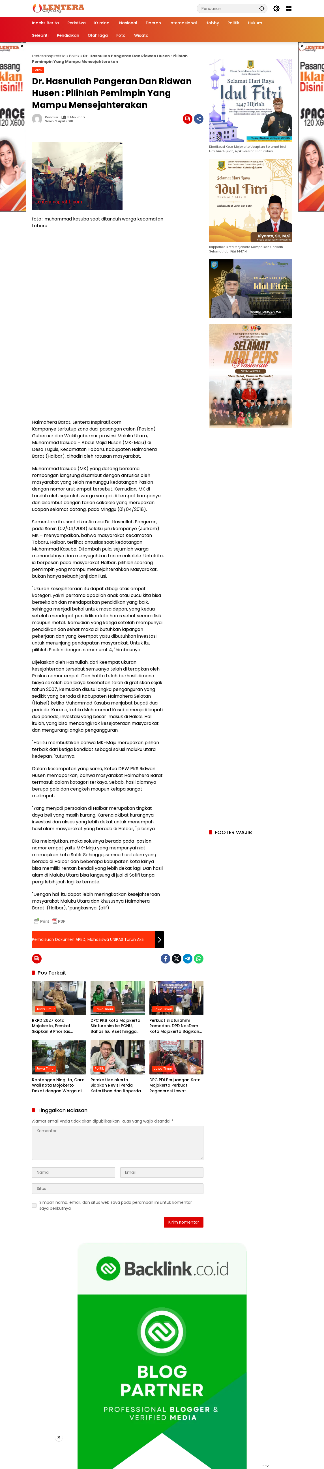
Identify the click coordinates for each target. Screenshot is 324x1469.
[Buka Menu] (289, 8)
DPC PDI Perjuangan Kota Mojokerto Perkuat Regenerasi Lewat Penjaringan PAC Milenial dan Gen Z (175, 1085)
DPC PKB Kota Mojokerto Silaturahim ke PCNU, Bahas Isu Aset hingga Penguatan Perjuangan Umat (115, 1026)
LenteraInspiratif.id (49, 56)
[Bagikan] (198, 119)
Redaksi (51, 117)
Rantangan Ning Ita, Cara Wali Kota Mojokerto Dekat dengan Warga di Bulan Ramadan (58, 1085)
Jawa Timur (45, 1009)
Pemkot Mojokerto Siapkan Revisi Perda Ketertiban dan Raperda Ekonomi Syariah (116, 1085)
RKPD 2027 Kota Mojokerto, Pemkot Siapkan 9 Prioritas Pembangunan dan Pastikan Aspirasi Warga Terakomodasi (57, 1026)
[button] (261, 8)
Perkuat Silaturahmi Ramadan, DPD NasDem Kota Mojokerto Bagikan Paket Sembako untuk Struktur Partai (174, 1026)
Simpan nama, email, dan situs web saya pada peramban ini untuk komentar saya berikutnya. (115, 1205)
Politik (74, 56)
